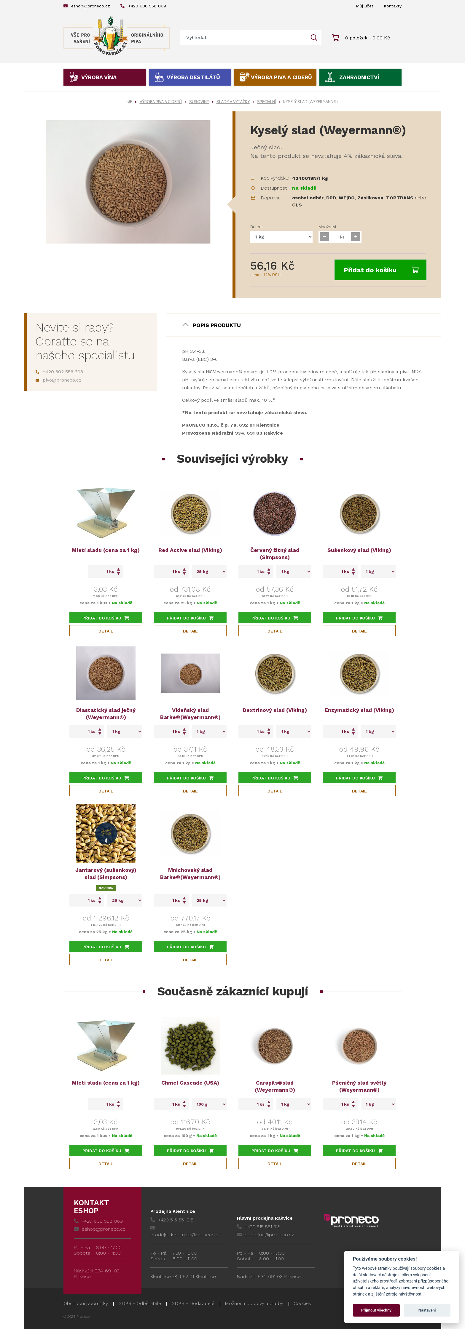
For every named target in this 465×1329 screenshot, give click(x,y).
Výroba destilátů (193, 77)
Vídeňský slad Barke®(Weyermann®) (190, 713)
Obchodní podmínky (85, 1303)
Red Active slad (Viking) (190, 550)
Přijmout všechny (376, 1310)
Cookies (302, 1303)
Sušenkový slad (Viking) (359, 550)
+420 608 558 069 (143, 6)
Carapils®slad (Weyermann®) (275, 1086)
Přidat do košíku (381, 270)
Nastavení (427, 1310)
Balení (256, 226)
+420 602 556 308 (59, 371)
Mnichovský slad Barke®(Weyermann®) (190, 873)
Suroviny (199, 101)
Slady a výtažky (233, 101)
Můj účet (364, 6)
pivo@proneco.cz (59, 380)
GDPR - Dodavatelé (192, 1303)
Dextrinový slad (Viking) (275, 710)
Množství (327, 226)
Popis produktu (217, 325)
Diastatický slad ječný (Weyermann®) (106, 713)
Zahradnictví (359, 77)
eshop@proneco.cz (86, 6)
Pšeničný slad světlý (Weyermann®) (359, 1086)
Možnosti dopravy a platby (254, 1303)
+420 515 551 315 (171, 1220)
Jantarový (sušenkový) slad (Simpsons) (105, 873)
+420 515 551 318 (258, 1226)
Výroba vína (99, 77)
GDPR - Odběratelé (139, 1303)
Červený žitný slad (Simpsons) (274, 553)
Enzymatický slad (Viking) (359, 710)
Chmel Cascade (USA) (190, 1083)
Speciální (266, 101)
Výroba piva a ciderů (281, 77)
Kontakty (393, 6)
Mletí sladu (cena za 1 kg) (106, 550)
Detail (105, 631)
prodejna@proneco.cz (265, 1234)
